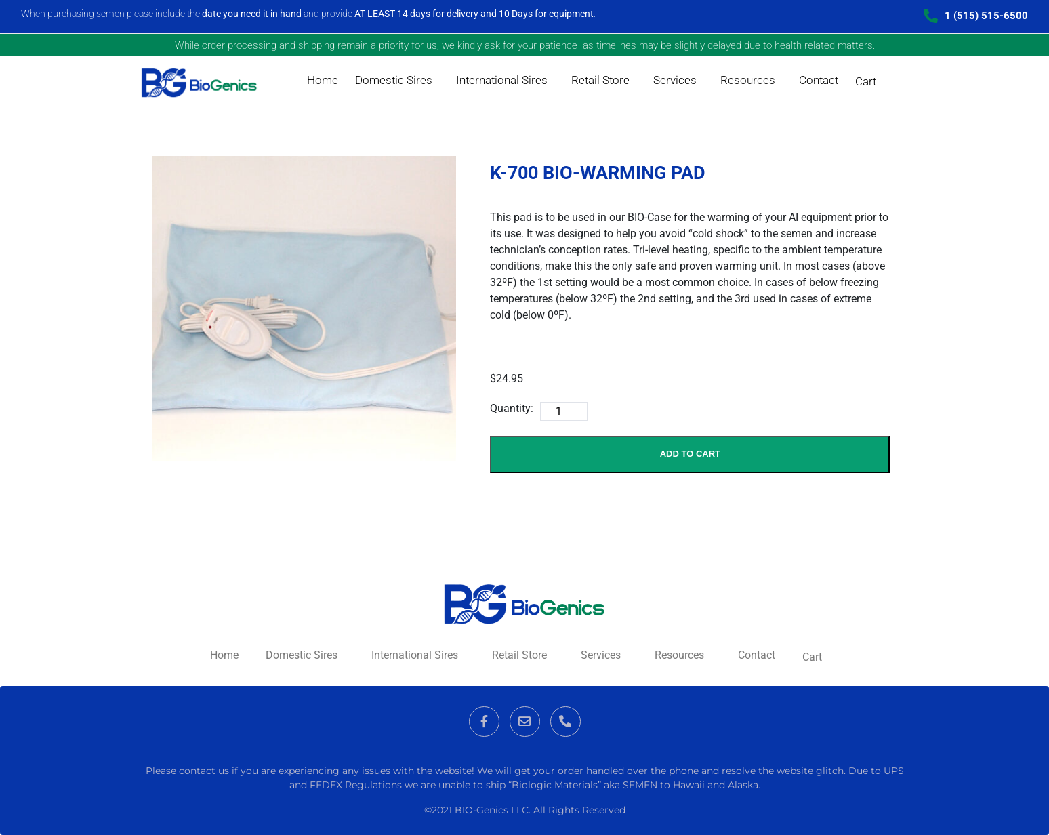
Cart (865, 81)
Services (675, 80)
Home (322, 80)
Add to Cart (690, 454)
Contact (818, 80)
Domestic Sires (393, 80)
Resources (747, 80)
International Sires (502, 80)
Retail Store (600, 80)
